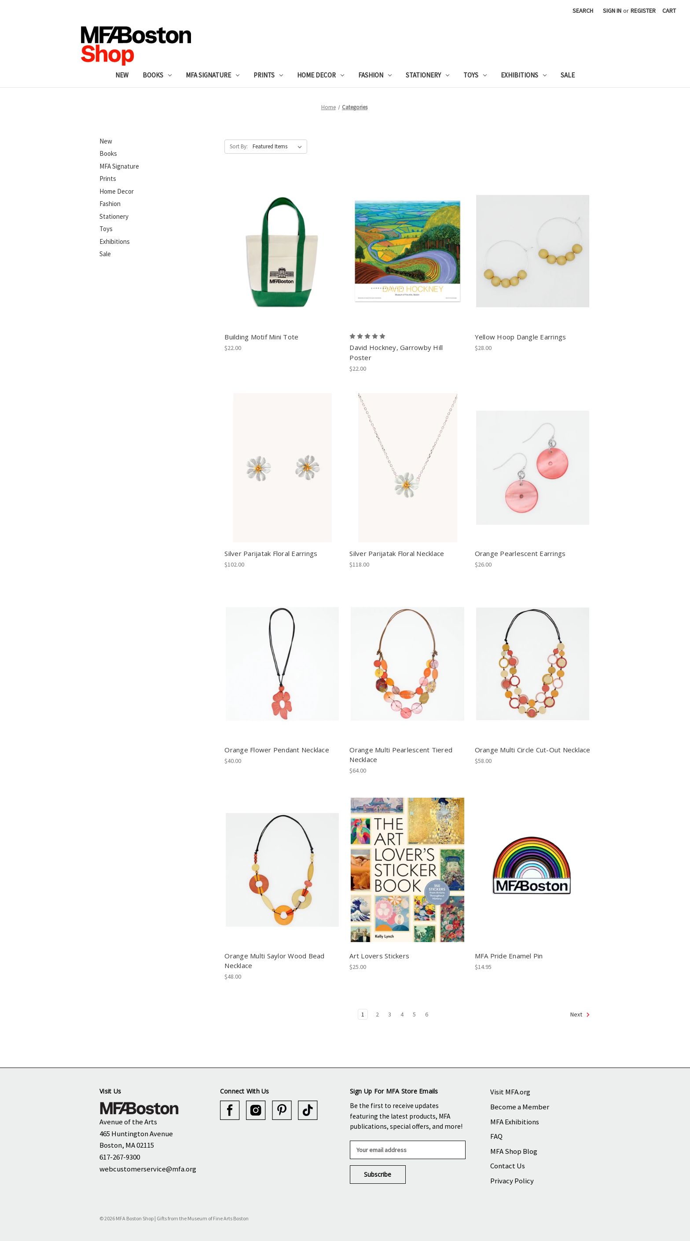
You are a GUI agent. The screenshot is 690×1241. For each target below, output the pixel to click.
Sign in (612, 11)
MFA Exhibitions (514, 1122)
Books (157, 75)
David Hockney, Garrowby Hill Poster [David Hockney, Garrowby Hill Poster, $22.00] (396, 352)
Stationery (427, 75)
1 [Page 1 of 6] (362, 1014)
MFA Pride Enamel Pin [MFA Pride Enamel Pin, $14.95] (509, 955)
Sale (568, 75)
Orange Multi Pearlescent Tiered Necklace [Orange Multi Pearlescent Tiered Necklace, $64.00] (400, 754)
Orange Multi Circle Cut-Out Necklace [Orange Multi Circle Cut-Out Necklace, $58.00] (533, 749)
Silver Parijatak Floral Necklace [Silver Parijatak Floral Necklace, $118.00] (396, 553)
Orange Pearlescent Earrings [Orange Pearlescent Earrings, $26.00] (520, 553)
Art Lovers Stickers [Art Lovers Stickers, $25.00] (379, 955)
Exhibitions (524, 75)
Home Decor (320, 75)
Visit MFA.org (510, 1092)
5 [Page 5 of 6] (414, 1014)
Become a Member (519, 1107)
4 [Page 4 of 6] (402, 1014)
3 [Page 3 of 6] (389, 1014)
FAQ (496, 1136)
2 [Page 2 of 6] (377, 1014)
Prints (268, 75)
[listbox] (279, 146)
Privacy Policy (512, 1181)
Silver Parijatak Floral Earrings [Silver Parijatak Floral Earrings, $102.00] (270, 553)
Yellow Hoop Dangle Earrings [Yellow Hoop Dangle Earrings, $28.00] (520, 336)
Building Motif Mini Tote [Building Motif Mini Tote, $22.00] (261, 336)
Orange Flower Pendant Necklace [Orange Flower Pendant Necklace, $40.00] (276, 749)
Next (580, 1014)
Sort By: (239, 146)
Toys (475, 75)
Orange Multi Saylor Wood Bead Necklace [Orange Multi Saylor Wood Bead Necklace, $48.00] (274, 960)
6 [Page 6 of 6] (426, 1014)
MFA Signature (212, 75)
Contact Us (507, 1166)
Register (643, 11)
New (121, 75)
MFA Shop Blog (513, 1151)
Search (583, 11)
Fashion (375, 75)
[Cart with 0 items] (669, 11)
